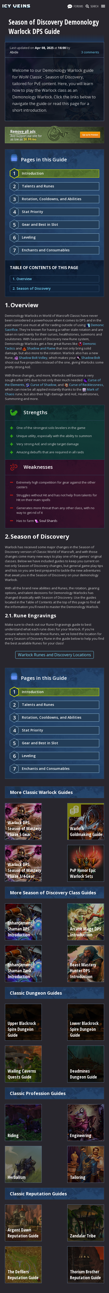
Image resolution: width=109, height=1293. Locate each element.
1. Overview (22, 278)
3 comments (90, 52)
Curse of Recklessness (86, 384)
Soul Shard (47, 520)
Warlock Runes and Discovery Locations (54, 654)
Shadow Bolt (90, 357)
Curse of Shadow (43, 384)
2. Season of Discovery (32, 288)
